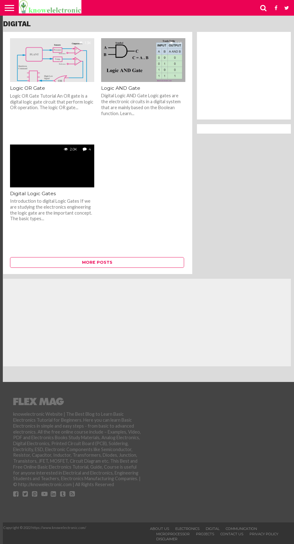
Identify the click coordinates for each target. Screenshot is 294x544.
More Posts (97, 262)
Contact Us (231, 534)
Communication (241, 528)
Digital (212, 528)
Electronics (187, 528)
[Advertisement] (244, 76)
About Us (159, 528)
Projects (205, 534)
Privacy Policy (264, 534)
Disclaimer (167, 539)
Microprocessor (173, 534)
